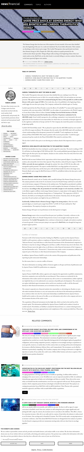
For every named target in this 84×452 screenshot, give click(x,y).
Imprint (34, 450)
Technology (6, 138)
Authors (47, 4)
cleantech (5, 143)
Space (4, 136)
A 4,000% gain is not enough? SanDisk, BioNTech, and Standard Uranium (48, 402)
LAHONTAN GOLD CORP (8, 191)
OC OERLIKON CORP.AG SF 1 (9, 170)
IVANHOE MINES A (7, 189)
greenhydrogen (7, 145)
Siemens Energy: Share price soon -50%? (39, 80)
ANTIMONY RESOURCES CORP (10, 158)
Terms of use (31, 311)
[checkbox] (1, 439)
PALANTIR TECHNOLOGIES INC (10, 178)
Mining (4, 133)
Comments (28, 4)
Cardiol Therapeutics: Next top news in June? (42, 76)
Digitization (6, 151)
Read (25, 358)
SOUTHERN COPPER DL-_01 (9, 188)
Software (13, 148)
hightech (13, 135)
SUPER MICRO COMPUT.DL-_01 (10, 162)
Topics (38, 4)
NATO (10, 140)
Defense (5, 135)
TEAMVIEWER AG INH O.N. (9, 176)
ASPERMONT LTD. (7, 173)
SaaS (4, 140)
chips (11, 136)
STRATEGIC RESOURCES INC (9, 181)
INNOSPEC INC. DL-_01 (8, 171)
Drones (15, 138)
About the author (7, 126)
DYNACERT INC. (6, 168)
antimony (12, 133)
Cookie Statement (47, 450)
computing (6, 149)
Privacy (39, 450)
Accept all (13, 443)
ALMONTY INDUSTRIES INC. (9, 179)
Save (42, 443)
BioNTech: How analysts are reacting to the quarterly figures (48, 78)
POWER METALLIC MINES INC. (10, 186)
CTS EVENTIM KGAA (7, 184)
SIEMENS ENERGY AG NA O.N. (10, 183)
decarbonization (7, 146)
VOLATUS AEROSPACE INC (9, 166)
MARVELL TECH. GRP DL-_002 (10, 160)
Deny (70, 443)
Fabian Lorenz (49, 61)
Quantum (15, 149)
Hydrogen (5, 141)
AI (15, 140)
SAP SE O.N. (5, 175)
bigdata (5, 148)
